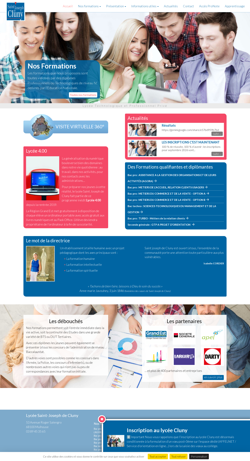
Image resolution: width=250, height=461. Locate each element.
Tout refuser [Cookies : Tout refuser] (178, 456)
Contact (188, 6)
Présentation (116, 6)
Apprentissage (235, 6)
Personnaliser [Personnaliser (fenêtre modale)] (199, 456)
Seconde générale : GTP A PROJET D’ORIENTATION (159, 224)
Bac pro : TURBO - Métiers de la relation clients (156, 218)
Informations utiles (145, 6)
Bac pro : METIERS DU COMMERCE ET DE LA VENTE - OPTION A (167, 193)
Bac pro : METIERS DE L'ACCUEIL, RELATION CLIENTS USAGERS (166, 187)
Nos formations (89, 6)
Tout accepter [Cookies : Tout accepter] (157, 456)
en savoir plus (213, 377)
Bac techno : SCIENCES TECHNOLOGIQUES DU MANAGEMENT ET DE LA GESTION (172, 209)
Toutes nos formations (83, 94)
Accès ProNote (209, 6)
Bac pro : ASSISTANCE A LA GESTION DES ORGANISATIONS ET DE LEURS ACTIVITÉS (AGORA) (172, 178)
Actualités (171, 6)
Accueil (68, 6)
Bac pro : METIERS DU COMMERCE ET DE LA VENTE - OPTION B (166, 199)
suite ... (217, 133)
